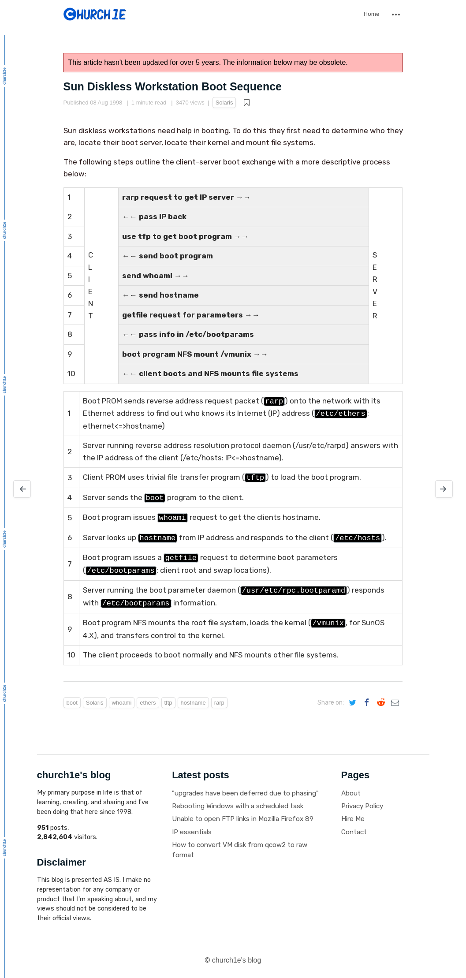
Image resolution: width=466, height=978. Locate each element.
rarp (219, 702)
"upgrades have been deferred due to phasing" (245, 793)
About (351, 793)
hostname (193, 702)
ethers (148, 702)
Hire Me (353, 819)
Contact (354, 832)
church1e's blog (236, 960)
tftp (168, 702)
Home (372, 14)
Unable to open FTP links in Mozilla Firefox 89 (242, 819)
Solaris (224, 102)
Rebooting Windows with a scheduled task (237, 806)
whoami (122, 702)
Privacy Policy (362, 806)
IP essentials (192, 832)
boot (72, 702)
